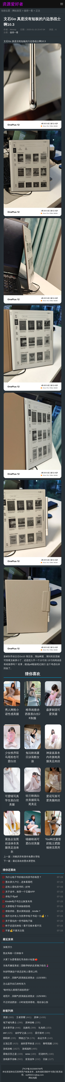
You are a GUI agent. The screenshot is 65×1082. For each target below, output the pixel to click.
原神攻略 (32, 1022)
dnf (7, 1033)
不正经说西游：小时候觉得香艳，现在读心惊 (25, 1002)
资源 (8, 1017)
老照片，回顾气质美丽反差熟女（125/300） (25, 996)
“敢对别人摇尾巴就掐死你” (16, 990)
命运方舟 (45, 1038)
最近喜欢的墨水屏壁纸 (24, 861)
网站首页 (16, 10)
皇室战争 (32, 1059)
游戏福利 (29, 1048)
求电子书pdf (10, 896)
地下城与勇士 (13, 1022)
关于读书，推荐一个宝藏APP (18, 891)
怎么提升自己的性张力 (14, 983)
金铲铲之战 (23, 1033)
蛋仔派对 (42, 1033)
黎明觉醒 (50, 1043)
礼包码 (44, 1027)
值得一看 (28, 10)
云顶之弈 (10, 1043)
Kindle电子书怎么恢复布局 (17, 901)
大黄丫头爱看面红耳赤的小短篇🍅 (20, 959)
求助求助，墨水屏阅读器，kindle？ (21, 911)
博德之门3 (27, 1038)
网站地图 (33, 1078)
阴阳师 (9, 1038)
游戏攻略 (11, 1048)
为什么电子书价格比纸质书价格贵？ (21, 877)
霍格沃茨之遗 (13, 1054)
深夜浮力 (7, 947)
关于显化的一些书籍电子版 (17, 921)
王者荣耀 (23, 1017)
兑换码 (29, 1027)
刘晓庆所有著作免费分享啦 (26, 856)
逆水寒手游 (11, 1027)
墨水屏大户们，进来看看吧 (17, 882)
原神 (40, 1017)
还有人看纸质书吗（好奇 (16, 887)
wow (30, 1054)
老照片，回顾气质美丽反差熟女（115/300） (25, 977)
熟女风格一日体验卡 (13, 953)
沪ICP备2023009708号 (32, 1069)
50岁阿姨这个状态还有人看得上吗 (20, 971)
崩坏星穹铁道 (30, 1043)
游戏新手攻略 (13, 1059)
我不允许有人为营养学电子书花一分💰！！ (25, 916)
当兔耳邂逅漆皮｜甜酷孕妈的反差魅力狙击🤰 (26, 965)
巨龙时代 (46, 1054)
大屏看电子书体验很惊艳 (16, 906)
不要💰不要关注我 (13, 930)
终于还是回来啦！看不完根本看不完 (21, 925)
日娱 (48, 1059)
